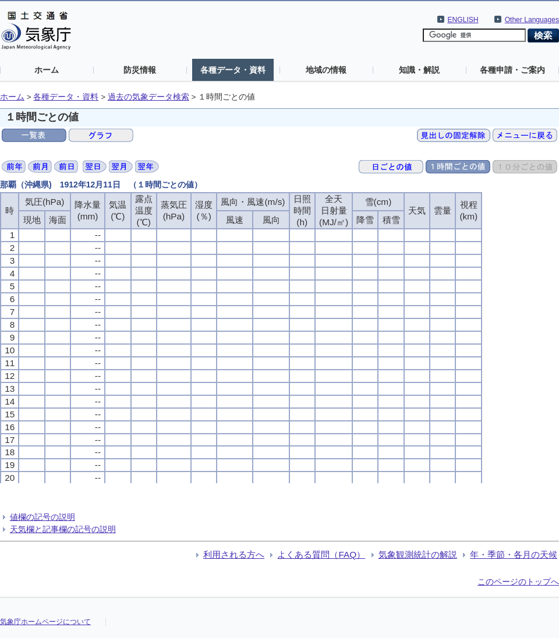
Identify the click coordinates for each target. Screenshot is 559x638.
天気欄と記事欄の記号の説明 (63, 529)
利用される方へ (233, 554)
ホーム (46, 70)
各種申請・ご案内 (512, 70)
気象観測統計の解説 (417, 554)
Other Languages (532, 20)
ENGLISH (463, 20)
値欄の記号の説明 (42, 517)
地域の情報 (326, 70)
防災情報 (139, 70)
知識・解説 (419, 70)
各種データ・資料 (233, 70)
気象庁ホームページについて (45, 622)
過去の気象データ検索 (148, 97)
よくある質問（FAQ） (321, 554)
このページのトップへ (518, 581)
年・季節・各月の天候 (513, 554)
